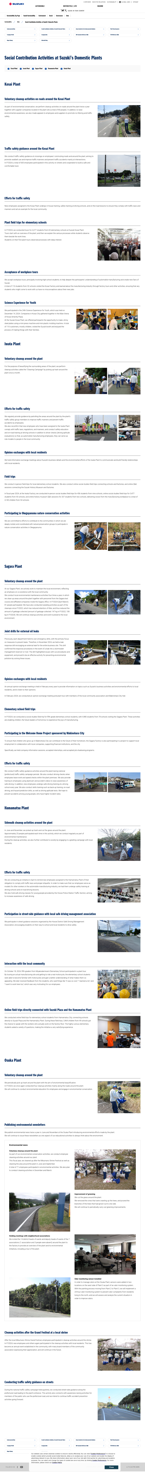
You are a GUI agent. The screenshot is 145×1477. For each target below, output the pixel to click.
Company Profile (12, 37)
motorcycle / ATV (70, 6)
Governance (59, 16)
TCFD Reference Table (117, 37)
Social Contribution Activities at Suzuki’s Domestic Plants (53, 30)
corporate (87, 2)
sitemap (135, 2)
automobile (40, 6)
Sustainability (8, 22)
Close (111, 1467)
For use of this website (133, 1472)
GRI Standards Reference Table (85, 37)
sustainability (111, 2)
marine (100, 6)
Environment (42, 16)
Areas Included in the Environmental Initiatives (86, 30)
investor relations (99, 2)
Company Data (46, 37)
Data (67, 16)
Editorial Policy (46, 43)
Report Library (11, 43)
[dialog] (75, 1460)
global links (124, 2)
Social (51, 16)
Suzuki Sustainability (29, 16)
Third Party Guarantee (117, 29)
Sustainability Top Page (13, 16)
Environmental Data (12, 29)
